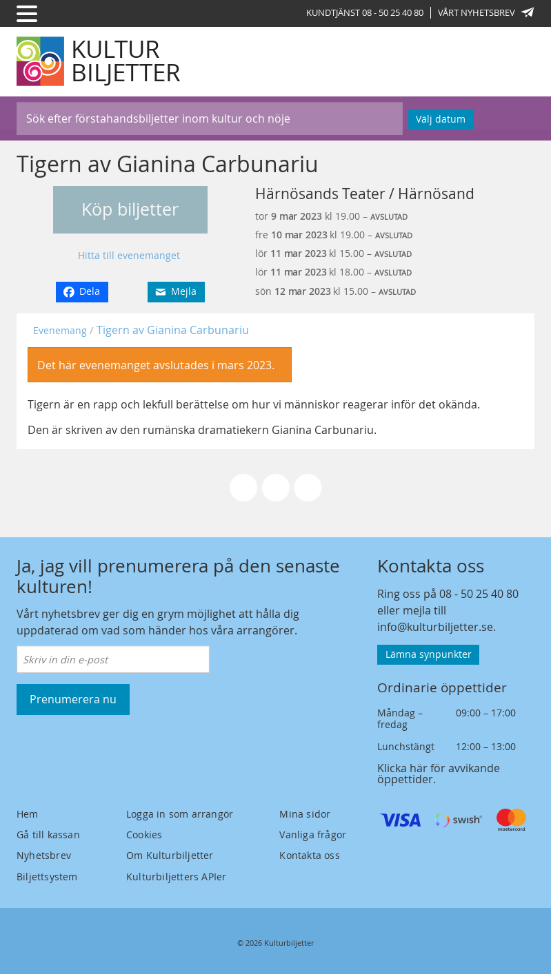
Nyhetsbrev (44, 855)
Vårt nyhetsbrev (486, 12)
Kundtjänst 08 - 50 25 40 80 (364, 12)
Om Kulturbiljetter (170, 855)
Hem (28, 813)
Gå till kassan (48, 834)
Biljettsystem (47, 876)
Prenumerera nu (73, 699)
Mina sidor (304, 813)
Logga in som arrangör (179, 813)
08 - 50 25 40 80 (479, 593)
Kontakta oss (309, 855)
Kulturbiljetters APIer (176, 876)
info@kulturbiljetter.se (435, 626)
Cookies (144, 834)
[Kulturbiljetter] (99, 61)
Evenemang (60, 330)
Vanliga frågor (312, 834)
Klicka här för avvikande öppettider (438, 773)
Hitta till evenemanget (129, 255)
